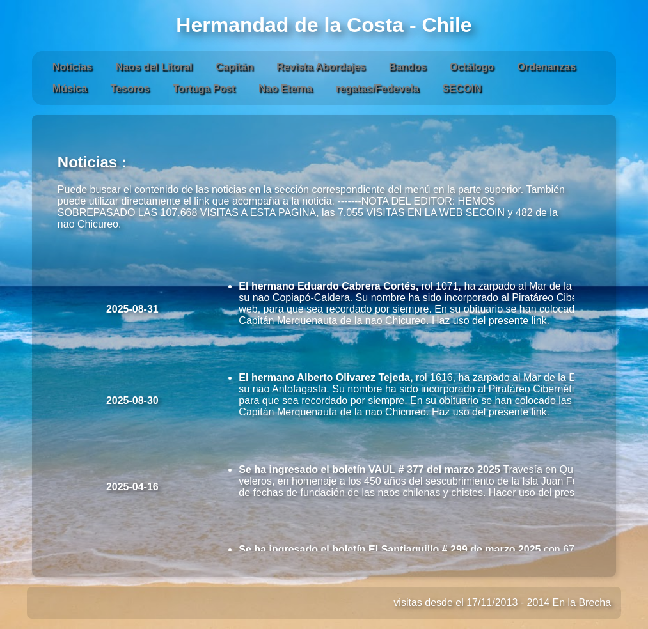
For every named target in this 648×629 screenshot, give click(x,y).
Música (69, 88)
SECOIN (461, 88)
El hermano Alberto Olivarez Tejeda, (326, 377)
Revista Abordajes (320, 66)
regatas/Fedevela (377, 88)
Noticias (72, 66)
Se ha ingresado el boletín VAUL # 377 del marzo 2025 (371, 469)
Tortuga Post (204, 88)
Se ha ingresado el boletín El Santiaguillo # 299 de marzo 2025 (391, 549)
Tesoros (130, 88)
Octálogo (472, 66)
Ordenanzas (547, 66)
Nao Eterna (285, 88)
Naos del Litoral (154, 66)
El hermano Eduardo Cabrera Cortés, (328, 286)
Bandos (408, 66)
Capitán (234, 66)
